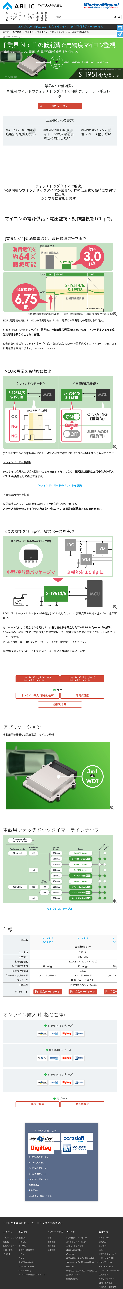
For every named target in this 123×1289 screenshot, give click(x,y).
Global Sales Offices (75, 1250)
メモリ (21, 1254)
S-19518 (83, 937)
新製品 (6, 1242)
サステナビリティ (31, 16)
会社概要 (103, 1242)
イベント (7, 1254)
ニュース (7, 1231)
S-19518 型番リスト (37, 1174)
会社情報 (37, 16)
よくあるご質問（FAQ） (76, 1242)
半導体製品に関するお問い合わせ (80, 1258)
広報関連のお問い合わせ (76, 1238)
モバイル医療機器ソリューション (32, 1275)
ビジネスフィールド (107, 1254)
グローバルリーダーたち (109, 1271)
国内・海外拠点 (105, 1283)
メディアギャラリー (107, 1279)
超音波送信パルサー (27, 1262)
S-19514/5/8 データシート (40, 1157)
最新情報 (46, 16)
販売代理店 (33, 1185)
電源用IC (22, 1238)
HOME (6, 32)
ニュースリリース (10, 1238)
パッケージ (71, 1266)
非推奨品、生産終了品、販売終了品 (81, 1271)
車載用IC (29, 32)
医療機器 (51, 1242)
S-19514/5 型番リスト (38, 1168)
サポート (24, 16)
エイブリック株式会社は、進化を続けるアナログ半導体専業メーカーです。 (61, 26)
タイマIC (22, 1242)
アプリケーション (13, 16)
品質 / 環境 (103, 1275)
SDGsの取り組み (106, 1266)
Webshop (70, 1254)
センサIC (22, 1246)
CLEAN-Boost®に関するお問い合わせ (82, 1262)
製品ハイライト (9, 1246)
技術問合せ (33, 1190)
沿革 (101, 1250)
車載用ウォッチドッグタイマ (50, 32)
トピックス (8, 1250)
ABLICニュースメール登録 (40, 1196)
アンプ (21, 1258)
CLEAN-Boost (24, 1271)
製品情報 (7, 16)
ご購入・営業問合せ (74, 1246)
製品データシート (47, 991)
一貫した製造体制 (106, 1258)
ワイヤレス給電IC (26, 1250)
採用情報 (42, 16)
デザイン (20, 16)
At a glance (104, 1238)
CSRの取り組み (105, 1262)
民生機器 (51, 1250)
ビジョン (103, 1246)
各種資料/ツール (73, 1275)
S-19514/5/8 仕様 (36, 1163)
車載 (49, 1238)
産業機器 (51, 1246)
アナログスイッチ (26, 1266)
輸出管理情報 (72, 1279)
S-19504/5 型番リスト (38, 1179)
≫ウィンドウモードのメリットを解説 (60, 485)
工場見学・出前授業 (107, 1287)
